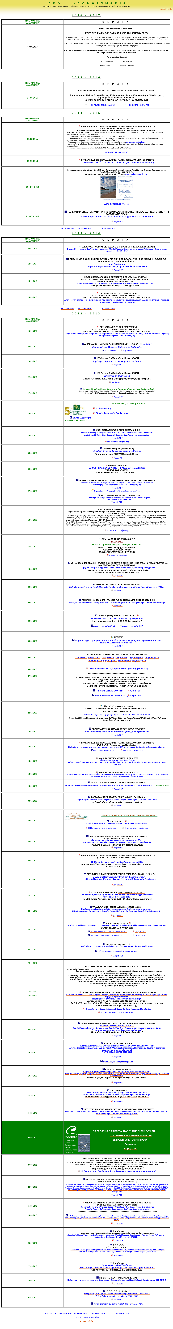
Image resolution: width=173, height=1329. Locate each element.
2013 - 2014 (86, 233)
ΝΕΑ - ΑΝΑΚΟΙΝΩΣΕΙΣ (86, 2)
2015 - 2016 (86, 77)
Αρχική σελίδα (86, 1321)
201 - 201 (86, 313)
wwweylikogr (162, 785)
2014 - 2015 (86, 112)
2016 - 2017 (86, 15)
